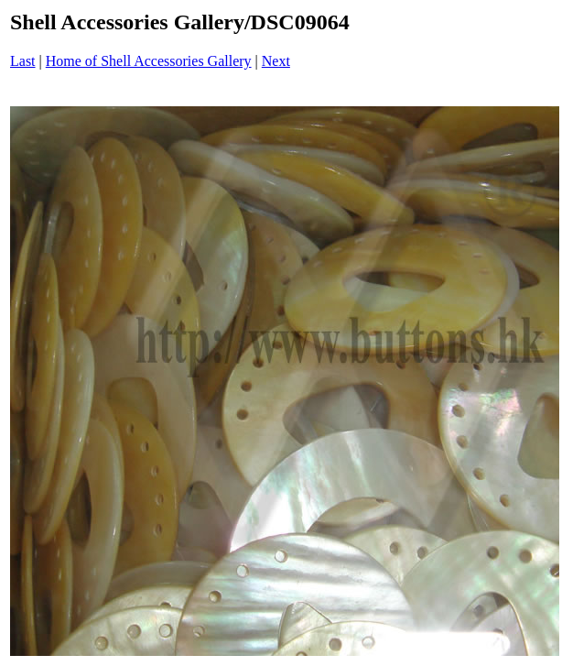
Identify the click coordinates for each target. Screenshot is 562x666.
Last (23, 61)
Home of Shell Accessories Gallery (149, 61)
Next (276, 61)
